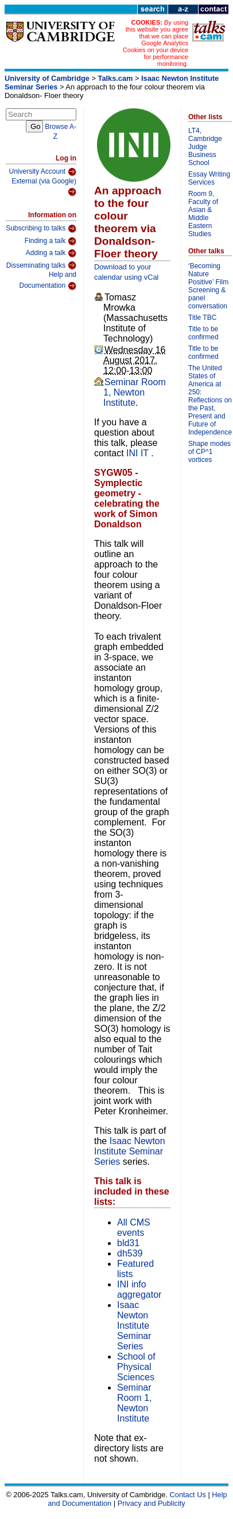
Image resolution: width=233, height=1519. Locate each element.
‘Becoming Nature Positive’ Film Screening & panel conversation (208, 286)
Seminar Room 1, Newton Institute (134, 392)
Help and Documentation (47, 281)
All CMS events (133, 1227)
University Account (42, 172)
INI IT (138, 453)
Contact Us (188, 1494)
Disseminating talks (41, 265)
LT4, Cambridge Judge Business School (205, 147)
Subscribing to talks (41, 228)
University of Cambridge (47, 78)
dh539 (130, 1253)
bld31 (128, 1243)
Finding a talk (50, 241)
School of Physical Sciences (136, 1367)
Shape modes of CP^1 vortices (209, 452)
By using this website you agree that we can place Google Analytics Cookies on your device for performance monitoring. (155, 43)
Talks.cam (115, 78)
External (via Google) (43, 187)
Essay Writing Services (209, 178)
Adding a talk (51, 253)
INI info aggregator (139, 1289)
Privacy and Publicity (151, 1503)
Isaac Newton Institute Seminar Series (129, 1151)
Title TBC (202, 318)
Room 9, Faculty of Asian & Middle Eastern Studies (203, 214)
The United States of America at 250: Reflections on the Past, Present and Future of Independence (210, 400)
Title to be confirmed (203, 333)
